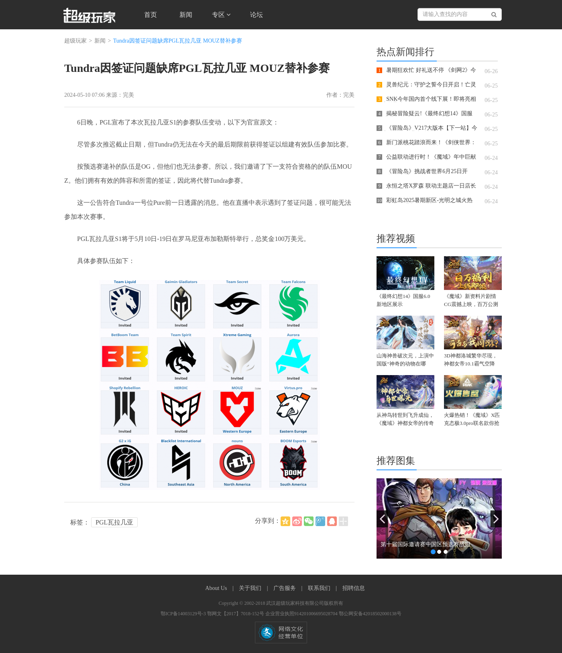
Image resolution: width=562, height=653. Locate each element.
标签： (80, 522)
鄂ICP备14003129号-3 (184, 613)
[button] (382, 518)
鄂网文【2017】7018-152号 (236, 613)
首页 (150, 14)
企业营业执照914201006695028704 (302, 613)
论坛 (256, 14)
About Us (216, 588)
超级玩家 (75, 41)
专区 (221, 14)
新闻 (185, 14)
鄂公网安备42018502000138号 (370, 613)
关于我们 (251, 588)
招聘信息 (353, 588)
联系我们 (320, 588)
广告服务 (285, 588)
